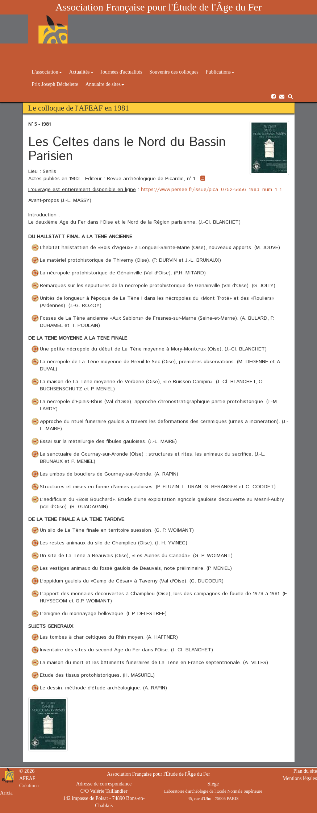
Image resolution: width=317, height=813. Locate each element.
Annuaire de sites (104, 84)
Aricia (6, 793)
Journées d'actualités (121, 72)
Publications (220, 72)
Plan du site (305, 771)
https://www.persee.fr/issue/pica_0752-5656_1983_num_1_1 (211, 189)
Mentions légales (300, 778)
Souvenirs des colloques (173, 72)
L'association (47, 72)
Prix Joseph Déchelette (55, 84)
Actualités (81, 72)
